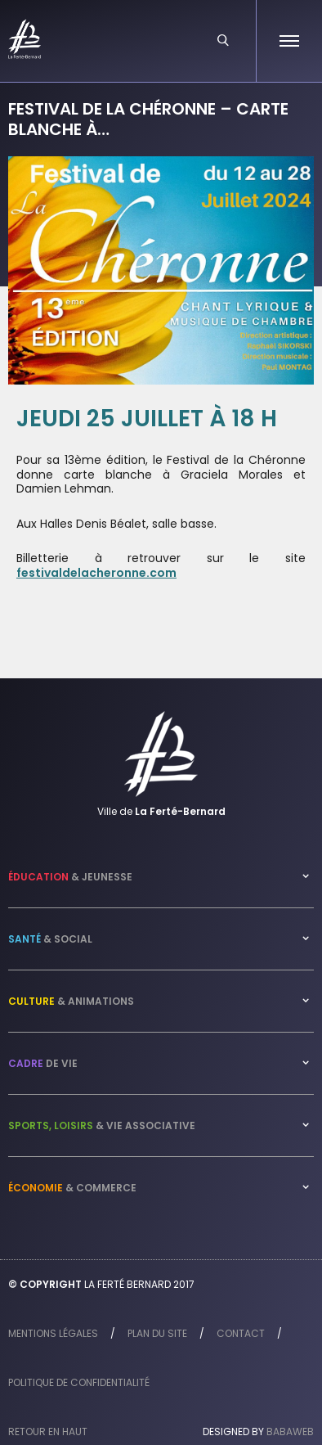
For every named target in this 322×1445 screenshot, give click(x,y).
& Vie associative (101, 1125)
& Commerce (72, 1188)
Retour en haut (47, 1431)
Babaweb (290, 1431)
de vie (43, 1063)
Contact (241, 1333)
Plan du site (157, 1333)
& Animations (71, 1001)
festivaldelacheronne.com (96, 573)
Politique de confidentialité (79, 1382)
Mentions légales (53, 1333)
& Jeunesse (70, 877)
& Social (50, 939)
